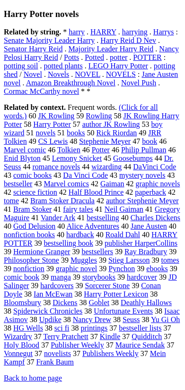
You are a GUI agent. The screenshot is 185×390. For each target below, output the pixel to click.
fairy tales (78, 209)
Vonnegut (18, 353)
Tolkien (68, 150)
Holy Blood (21, 345)
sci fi (62, 328)
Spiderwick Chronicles (47, 311)
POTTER (147, 57)
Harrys (163, 32)
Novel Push (138, 83)
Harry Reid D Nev (128, 40)
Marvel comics (66, 184)
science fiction (35, 192)
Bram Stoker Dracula (62, 201)
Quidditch (147, 336)
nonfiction (28, 269)
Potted (94, 57)
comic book (21, 277)
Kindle (110, 336)
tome (11, 201)
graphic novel (76, 269)
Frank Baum (55, 362)
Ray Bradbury (145, 252)
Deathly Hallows (146, 303)
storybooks (98, 277)
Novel (33, 74)
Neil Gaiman (124, 209)
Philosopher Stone (31, 260)
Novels (58, 74)
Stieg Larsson (129, 260)
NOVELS (121, 74)
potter (118, 57)
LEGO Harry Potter (118, 66)
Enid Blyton (22, 158)
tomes (170, 260)
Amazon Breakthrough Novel (70, 83)
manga (61, 277)
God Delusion (34, 226)
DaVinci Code (154, 167)
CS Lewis (53, 141)
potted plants (63, 66)
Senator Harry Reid (33, 49)
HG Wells (28, 328)
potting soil (21, 66)
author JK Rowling (111, 124)
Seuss (131, 319)
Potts (71, 57)
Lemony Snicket (77, 158)
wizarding (106, 167)
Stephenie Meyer (105, 141)
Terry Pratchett (65, 336)
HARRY (103, 32)
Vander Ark (58, 218)
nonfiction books (29, 235)
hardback (80, 235)
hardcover (142, 277)
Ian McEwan (53, 294)
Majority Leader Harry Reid (110, 49)
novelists (57, 353)
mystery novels (142, 175)
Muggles (83, 260)
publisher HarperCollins (141, 243)
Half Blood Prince (96, 192)
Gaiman (112, 184)
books (76, 133)
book (149, 141)
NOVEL (87, 74)
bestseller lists (140, 328)
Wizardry (18, 336)
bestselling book (68, 243)
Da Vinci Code (85, 175)
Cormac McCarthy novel (41, 91)
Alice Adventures (92, 226)
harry (77, 32)
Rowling (99, 116)
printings (93, 328)
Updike (50, 319)
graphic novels (158, 184)
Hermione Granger (41, 252)
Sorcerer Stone (107, 286)
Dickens (65, 303)
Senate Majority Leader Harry (49, 40)
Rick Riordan (117, 133)
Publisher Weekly (77, 345)
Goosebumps (133, 158)
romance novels (56, 167)
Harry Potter (52, 124)
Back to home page (33, 378)
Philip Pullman (144, 150)
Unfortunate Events (123, 311)
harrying (135, 32)
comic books (32, 175)
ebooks (156, 269)
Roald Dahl (123, 235)
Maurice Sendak (140, 345)
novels (46, 133)
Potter (101, 150)
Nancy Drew (92, 319)
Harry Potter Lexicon (116, 294)
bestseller (18, 184)
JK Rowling (56, 116)
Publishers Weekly (110, 353)
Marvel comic (25, 150)
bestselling (103, 218)
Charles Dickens (155, 218)
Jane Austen (149, 226)
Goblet (99, 303)
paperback (150, 192)
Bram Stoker (32, 209)
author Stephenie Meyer (142, 201)
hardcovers (56, 286)
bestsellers (97, 252)
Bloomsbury (22, 303)
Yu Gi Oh (165, 319)
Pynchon (121, 269)
